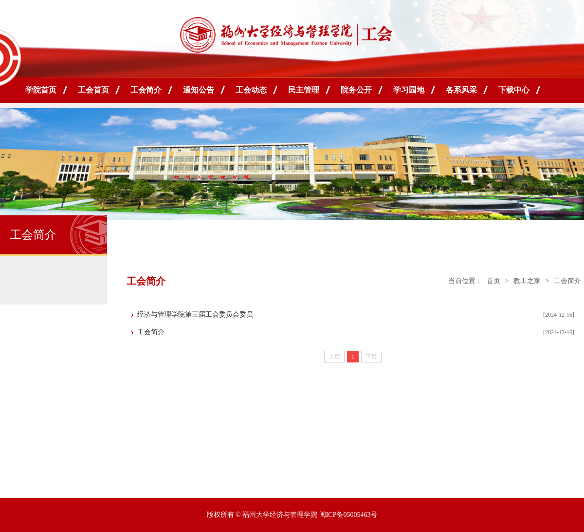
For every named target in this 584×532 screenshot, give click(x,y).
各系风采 (461, 90)
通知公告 (198, 90)
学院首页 (40, 90)
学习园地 (408, 90)
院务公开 (356, 90)
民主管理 (303, 90)
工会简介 (146, 90)
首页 (493, 281)
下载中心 (513, 90)
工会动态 (251, 90)
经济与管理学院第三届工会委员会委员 (195, 314)
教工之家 (527, 281)
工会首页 (93, 90)
